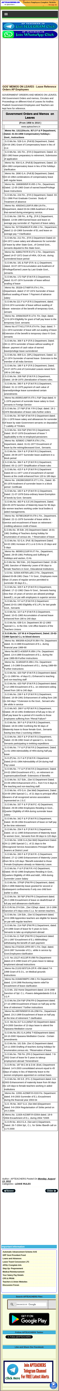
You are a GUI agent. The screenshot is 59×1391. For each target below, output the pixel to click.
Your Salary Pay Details (13, 1275)
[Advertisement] (30, 61)
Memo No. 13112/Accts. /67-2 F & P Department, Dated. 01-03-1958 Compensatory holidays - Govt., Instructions (30, 134)
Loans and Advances (12, 1258)
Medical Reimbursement (13, 1272)
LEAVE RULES (23, 1184)
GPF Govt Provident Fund (14, 1255)
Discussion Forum (11, 1285)
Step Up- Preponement (13, 1268)
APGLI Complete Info (12, 1265)
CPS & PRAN (8, 1278)
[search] (31, 1304)
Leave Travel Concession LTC (16, 1262)
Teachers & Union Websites (15, 1282)
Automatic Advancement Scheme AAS (20, 1252)
